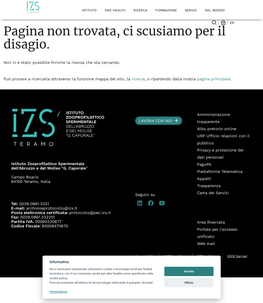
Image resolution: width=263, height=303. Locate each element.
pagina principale (213, 104)
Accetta (189, 271)
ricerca (138, 104)
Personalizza (58, 291)
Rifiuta (189, 282)
